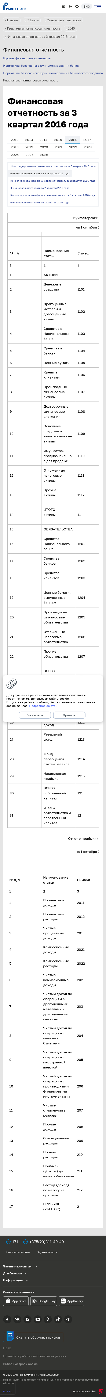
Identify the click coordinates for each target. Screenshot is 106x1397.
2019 (29, 147)
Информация (13, 1280)
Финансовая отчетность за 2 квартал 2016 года (39, 187)
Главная (13, 20)
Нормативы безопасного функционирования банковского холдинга (53, 73)
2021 (58, 147)
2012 (14, 140)
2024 (15, 155)
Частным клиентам (17, 1266)
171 (15, 1241)
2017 (87, 140)
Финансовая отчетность (64, 20)
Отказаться (34, 715)
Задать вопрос (47, 1252)
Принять (69, 715)
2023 (88, 147)
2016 (71, 28)
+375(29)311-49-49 (46, 1241)
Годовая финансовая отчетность (27, 58)
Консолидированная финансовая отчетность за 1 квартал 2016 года (52, 195)
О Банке (33, 20)
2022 (73, 147)
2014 (43, 140)
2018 (15, 147)
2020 (44, 147)
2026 (44, 155)
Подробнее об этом (43, 705)
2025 (29, 155)
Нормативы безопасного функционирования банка (41, 65)
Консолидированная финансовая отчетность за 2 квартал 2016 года (52, 180)
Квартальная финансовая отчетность (33, 28)
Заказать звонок (18, 1252)
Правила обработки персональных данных (34, 1356)
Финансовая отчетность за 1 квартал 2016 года (39, 202)
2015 (58, 140)
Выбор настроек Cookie (20, 1364)
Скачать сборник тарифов (38, 1337)
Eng (87, 6)
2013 (29, 140)
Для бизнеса (12, 1273)
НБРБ (7, 1348)
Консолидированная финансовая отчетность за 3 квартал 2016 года (53, 166)
